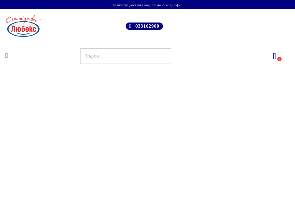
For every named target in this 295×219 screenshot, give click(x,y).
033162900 (147, 26)
